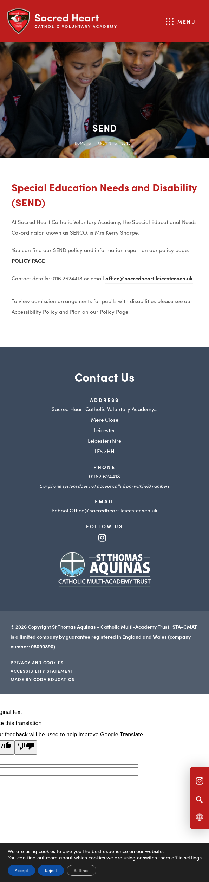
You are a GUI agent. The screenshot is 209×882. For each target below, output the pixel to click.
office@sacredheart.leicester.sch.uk (149, 278)
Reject (51, 870)
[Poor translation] (25, 747)
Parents (103, 143)
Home (80, 143)
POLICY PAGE (28, 260)
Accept (21, 870)
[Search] (199, 799)
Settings (81, 870)
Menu (186, 21)
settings (193, 857)
